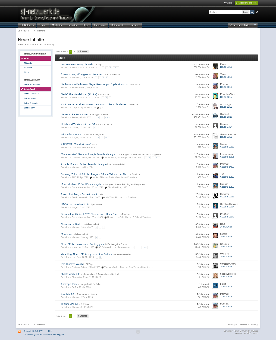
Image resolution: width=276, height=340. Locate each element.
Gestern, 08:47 (227, 217)
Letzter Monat (30, 98)
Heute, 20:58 (226, 77)
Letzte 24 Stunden (32, 84)
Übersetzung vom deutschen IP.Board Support (44, 334)
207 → (107, 117)
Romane (136, 84)
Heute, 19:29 (226, 87)
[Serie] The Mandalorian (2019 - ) (79, 94)
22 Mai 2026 (226, 306)
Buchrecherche (105, 124)
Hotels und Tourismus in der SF (78, 124)
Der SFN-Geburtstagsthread (76, 64)
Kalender (72, 25)
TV (95, 144)
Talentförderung (69, 304)
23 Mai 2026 (226, 296)
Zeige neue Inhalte (239, 25)
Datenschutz (117, 25)
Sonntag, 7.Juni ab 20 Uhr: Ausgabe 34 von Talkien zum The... (95, 174)
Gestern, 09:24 (227, 207)
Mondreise (66, 234)
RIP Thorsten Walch (72, 264)
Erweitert (256, 12)
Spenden (134, 25)
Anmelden (228, 3)
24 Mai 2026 (226, 286)
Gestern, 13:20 (227, 177)
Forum (43, 25)
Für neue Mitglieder (95, 134)
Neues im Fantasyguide (74, 114)
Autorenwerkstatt (112, 74)
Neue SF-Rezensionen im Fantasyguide (83, 244)
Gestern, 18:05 (227, 157)
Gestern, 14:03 (227, 167)
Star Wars (104, 94)
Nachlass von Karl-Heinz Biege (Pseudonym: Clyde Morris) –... (95, 84)
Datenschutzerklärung (248, 325)
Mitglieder (57, 25)
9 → (145, 247)
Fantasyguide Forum (99, 114)
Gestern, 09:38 (227, 196)
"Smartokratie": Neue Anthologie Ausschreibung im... (89, 154)
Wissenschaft (92, 224)
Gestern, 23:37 (227, 147)
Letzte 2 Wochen (31, 94)
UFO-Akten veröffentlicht (74, 204)
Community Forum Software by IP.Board (241, 331)
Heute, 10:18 (226, 117)
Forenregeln (232, 325)
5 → (157, 158)
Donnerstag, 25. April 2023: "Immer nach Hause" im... (90, 214)
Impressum (100, 25)
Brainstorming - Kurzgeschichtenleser (81, 74)
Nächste (82, 51)
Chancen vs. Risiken (72, 224)
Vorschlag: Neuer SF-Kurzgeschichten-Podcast (86, 254)
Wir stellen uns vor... (72, 134)
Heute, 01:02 (226, 137)
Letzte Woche (30, 89)
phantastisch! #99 (70, 274)
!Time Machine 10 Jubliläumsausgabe (81, 184)
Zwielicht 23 (67, 294)
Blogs (86, 25)
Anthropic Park (69, 284)
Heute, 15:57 (226, 97)
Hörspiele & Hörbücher (90, 284)
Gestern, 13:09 (227, 187)
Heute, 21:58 (226, 67)
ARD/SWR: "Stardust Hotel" (76, 144)
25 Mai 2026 (226, 227)
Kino (102, 194)
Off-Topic (99, 64)
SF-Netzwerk (27, 25)
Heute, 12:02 (226, 107)
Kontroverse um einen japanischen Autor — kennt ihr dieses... (94, 104)
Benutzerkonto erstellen (246, 3)
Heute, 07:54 (226, 127)
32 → (107, 138)
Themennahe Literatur (87, 294)
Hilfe (50, 331)
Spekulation (96, 204)
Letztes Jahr (29, 108)
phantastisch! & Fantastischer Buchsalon (102, 274)
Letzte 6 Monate (31, 103)
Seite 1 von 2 (62, 52)
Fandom (135, 104)
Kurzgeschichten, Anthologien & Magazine (141, 154)
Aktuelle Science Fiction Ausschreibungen (84, 164)
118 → (115, 68)
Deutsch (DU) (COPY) (33, 331)
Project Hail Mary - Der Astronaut (79, 194)
